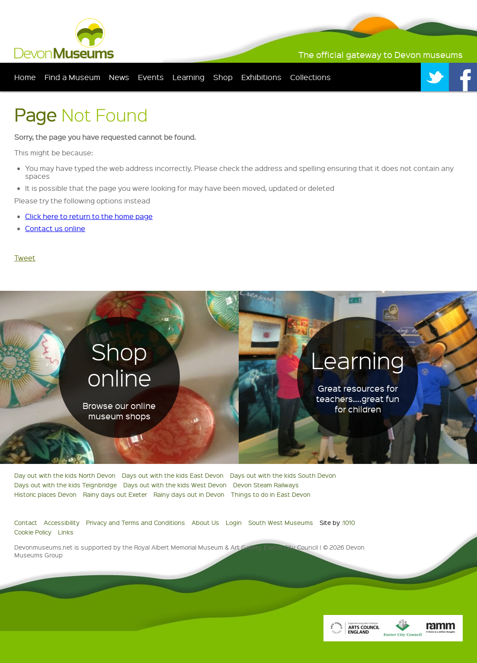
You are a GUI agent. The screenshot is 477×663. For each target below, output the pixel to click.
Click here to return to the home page (89, 216)
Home (25, 77)
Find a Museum (72, 77)
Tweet (24, 257)
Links (66, 532)
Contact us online (55, 228)
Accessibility (62, 522)
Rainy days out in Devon (189, 494)
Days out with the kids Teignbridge (65, 485)
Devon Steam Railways (266, 485)
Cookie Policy (32, 532)
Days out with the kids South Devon (283, 475)
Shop (223, 77)
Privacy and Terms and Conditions (135, 522)
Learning (189, 77)
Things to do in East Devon (271, 494)
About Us (205, 522)
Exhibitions (261, 77)
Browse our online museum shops (119, 411)
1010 (349, 522)
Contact (25, 522)
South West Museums (280, 522)
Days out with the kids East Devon (173, 475)
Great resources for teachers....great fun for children (357, 399)
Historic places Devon (45, 494)
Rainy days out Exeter (115, 494)
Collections (310, 77)
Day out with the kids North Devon (64, 475)
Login (234, 522)
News (119, 77)
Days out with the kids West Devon (175, 485)
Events (151, 77)
